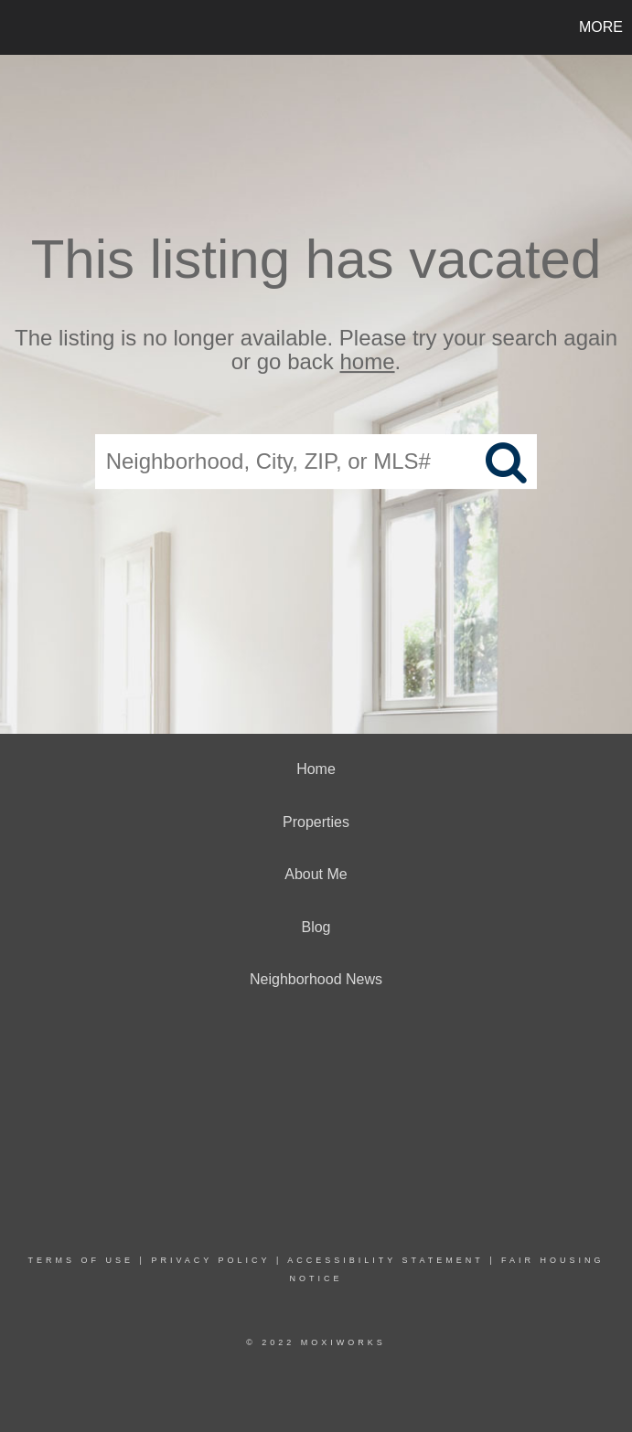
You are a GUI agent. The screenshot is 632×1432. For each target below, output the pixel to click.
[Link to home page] (23, 27)
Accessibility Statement (385, 1260)
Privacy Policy (210, 1260)
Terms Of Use (81, 1260)
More (601, 27)
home (367, 362)
